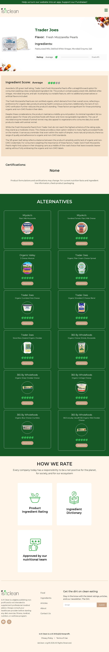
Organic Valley (27, 255)
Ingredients (46, 598)
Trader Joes (81, 255)
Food (43, 593)
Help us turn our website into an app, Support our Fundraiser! (54, 2)
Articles (44, 603)
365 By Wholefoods (81, 335)
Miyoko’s (27, 215)
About (44, 608)
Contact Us (46, 613)
